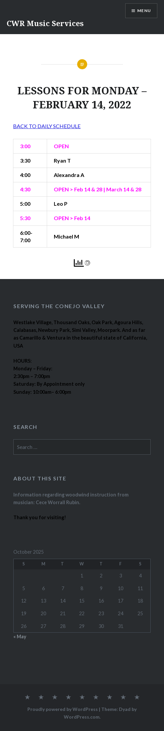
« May (19, 636)
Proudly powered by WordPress (62, 709)
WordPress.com (82, 717)
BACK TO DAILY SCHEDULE (46, 126)
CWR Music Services (45, 23)
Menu (144, 10)
